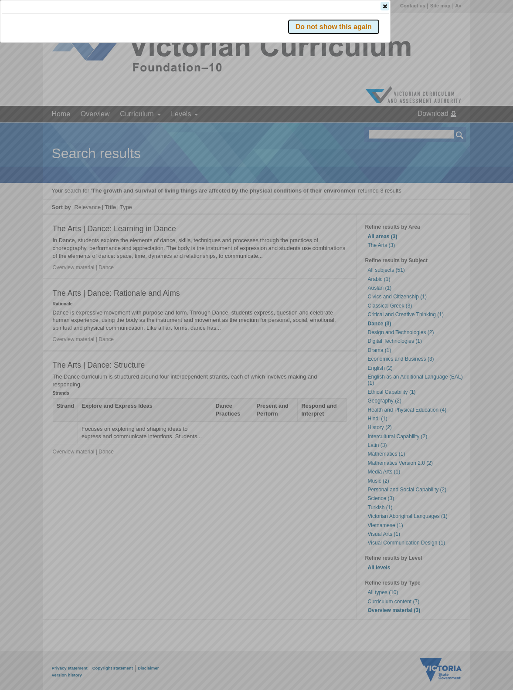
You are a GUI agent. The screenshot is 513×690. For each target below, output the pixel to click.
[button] (444, 130)
